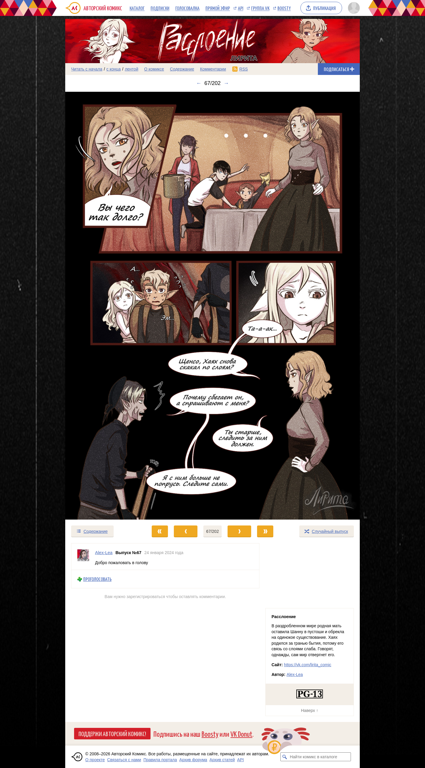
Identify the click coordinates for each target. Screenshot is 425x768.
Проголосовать (97, 579)
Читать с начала (86, 69)
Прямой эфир (217, 8)
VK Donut (241, 733)
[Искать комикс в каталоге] (285, 757)
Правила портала (160, 759)
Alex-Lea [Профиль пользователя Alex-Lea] (103, 552)
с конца (114, 69)
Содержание (182, 69)
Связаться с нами (124, 759)
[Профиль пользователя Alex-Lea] (83, 556)
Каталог (137, 8)
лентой (131, 69)
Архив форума (193, 759)
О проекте (95, 759)
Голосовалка (187, 8)
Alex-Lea (295, 674)
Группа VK (260, 8)
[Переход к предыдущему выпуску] (102, 306)
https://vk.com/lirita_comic (307, 664)
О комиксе (154, 69)
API (240, 8)
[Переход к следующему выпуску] (212, 306)
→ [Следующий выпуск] (226, 83)
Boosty (284, 8)
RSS (243, 69)
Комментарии (213, 69)
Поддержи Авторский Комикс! (112, 733)
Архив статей (222, 759)
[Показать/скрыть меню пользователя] (353, 8)
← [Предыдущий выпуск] (198, 83)
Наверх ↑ (309, 710)
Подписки (160, 8)
